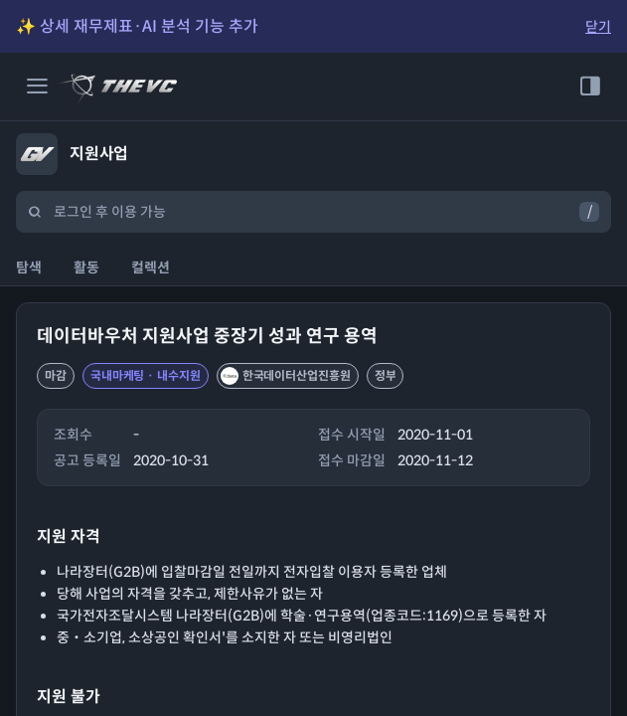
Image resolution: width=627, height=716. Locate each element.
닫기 (598, 27)
